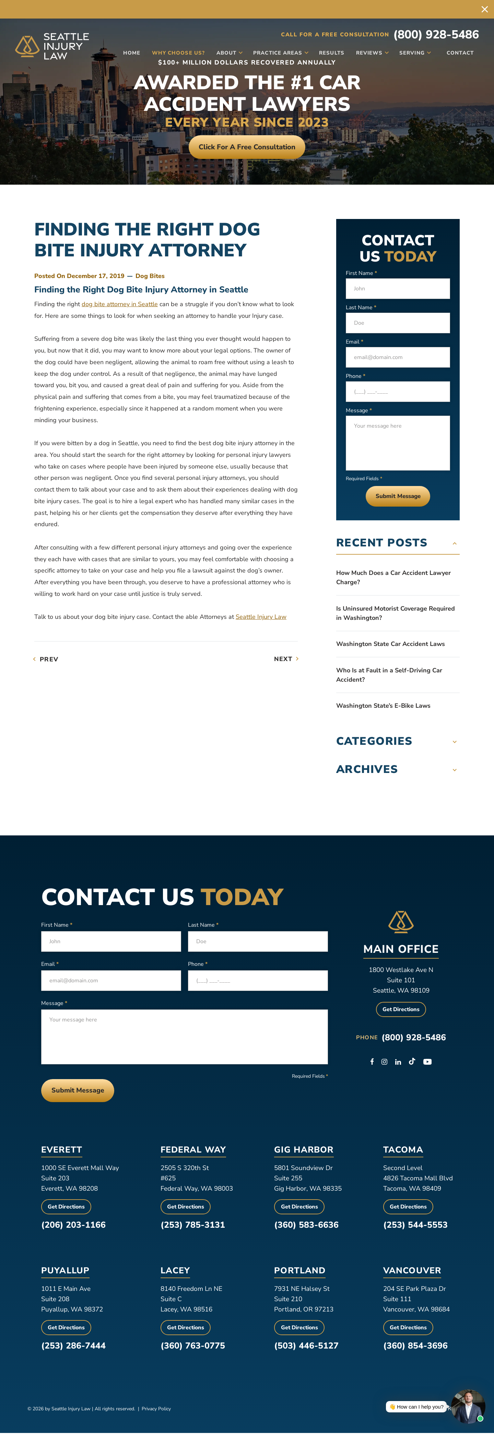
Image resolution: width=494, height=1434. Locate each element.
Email (354, 342)
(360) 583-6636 (306, 1226)
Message (359, 411)
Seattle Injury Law (261, 617)
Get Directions (401, 1010)
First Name (361, 273)
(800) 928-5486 (436, 34)
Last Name (361, 308)
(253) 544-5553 (415, 1226)
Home (128, 52)
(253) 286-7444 (73, 1347)
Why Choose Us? (175, 52)
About (223, 52)
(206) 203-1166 (73, 1226)
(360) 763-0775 (193, 1347)
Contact (458, 52)
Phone (355, 376)
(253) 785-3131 (193, 1226)
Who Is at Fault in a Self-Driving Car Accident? (389, 675)
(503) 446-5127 (306, 1347)
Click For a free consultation (247, 147)
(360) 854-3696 (415, 1347)
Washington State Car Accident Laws (390, 644)
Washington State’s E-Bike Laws (383, 706)
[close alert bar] (484, 9)
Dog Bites (150, 276)
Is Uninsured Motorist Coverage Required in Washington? (395, 613)
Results (328, 52)
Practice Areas (274, 52)
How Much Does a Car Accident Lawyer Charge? (393, 578)
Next (283, 659)
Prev (49, 660)
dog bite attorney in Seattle (120, 304)
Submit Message (398, 496)
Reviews (366, 52)
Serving (408, 52)
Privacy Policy (156, 1410)
